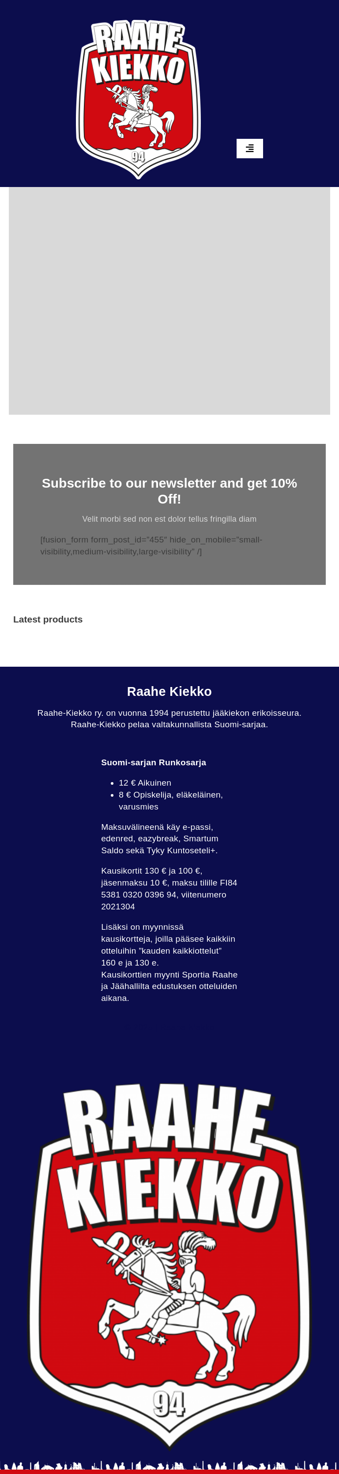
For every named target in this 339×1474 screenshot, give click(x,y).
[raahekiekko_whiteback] (138, 24)
